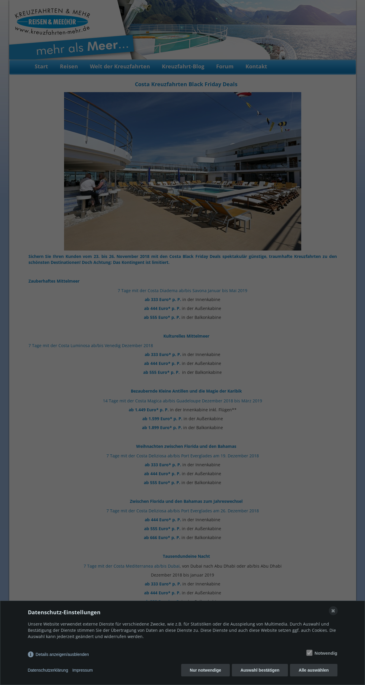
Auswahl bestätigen (259, 670)
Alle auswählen (314, 670)
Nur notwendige (205, 670)
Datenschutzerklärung (48, 670)
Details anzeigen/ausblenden (62, 654)
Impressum (82, 670)
